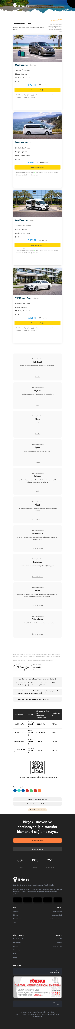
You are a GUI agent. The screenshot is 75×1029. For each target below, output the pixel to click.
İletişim (15, 946)
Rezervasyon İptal (56, 915)
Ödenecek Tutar (43, 85)
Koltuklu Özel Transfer (23, 70)
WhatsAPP (59, 939)
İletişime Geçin (37, 849)
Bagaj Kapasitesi (21, 74)
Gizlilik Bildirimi (57, 911)
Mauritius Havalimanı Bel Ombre (37, 804)
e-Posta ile (59, 943)
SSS (14, 922)
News (15, 957)
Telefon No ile (57, 946)
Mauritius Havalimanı (38, 359)
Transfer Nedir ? (18, 939)
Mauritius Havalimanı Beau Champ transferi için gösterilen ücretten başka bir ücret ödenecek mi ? (38, 692)
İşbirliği (15, 915)
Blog (14, 954)
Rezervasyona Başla (37, 90)
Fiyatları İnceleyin (37, 840)
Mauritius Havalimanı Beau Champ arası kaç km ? (35, 699)
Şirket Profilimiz (18, 919)
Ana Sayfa (16, 911)
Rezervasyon (17, 943)
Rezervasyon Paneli (56, 20)
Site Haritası (16, 950)
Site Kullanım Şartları (56, 919)
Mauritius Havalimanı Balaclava (37, 799)
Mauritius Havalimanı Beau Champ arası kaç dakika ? (37, 679)
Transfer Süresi (22, 78)
